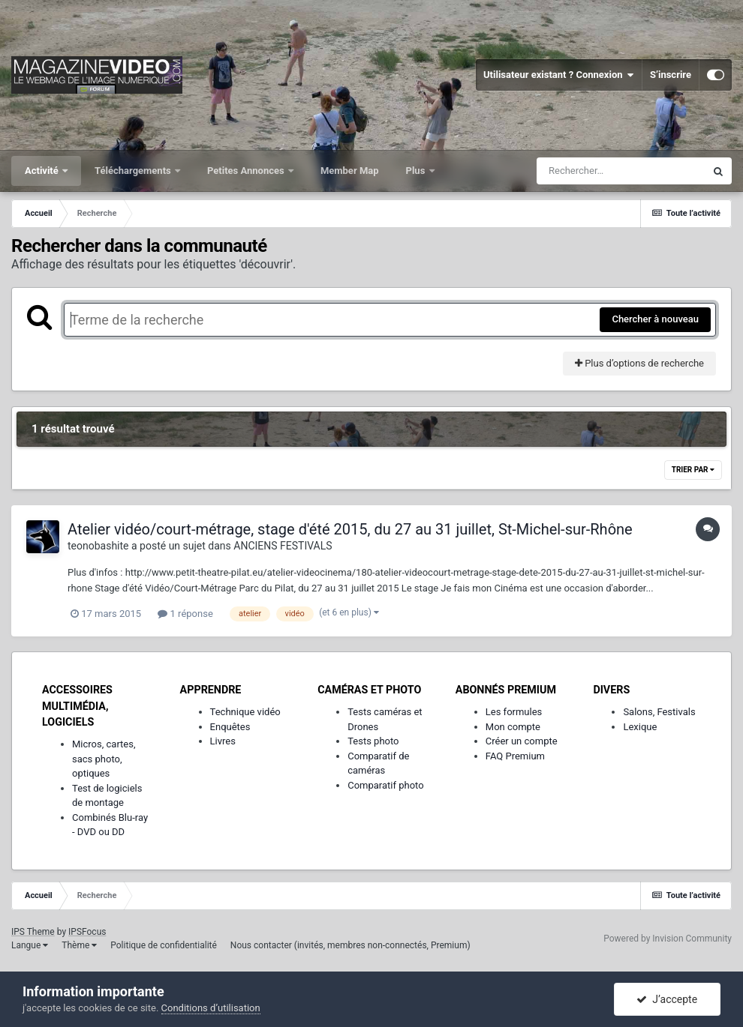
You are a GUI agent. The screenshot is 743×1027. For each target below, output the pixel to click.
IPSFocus (87, 932)
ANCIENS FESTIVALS (282, 546)
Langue (29, 945)
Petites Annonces (247, 170)
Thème (79, 945)
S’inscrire (670, 74)
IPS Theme (33, 932)
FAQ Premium (515, 756)
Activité (43, 170)
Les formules (514, 711)
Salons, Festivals (659, 711)
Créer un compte (522, 741)
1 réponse (185, 613)
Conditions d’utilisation (210, 1008)
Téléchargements (134, 170)
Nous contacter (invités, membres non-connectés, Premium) (350, 945)
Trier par (693, 470)
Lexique (640, 726)
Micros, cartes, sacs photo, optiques (104, 758)
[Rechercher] (621, 170)
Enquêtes (230, 726)
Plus (417, 170)
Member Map (349, 170)
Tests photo (373, 741)
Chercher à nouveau (655, 319)
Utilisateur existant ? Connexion (558, 75)
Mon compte (513, 726)
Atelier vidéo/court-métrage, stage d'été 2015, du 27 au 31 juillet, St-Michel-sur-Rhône (350, 529)
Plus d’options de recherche (639, 363)
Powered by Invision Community (667, 938)
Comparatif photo (385, 785)
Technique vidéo (245, 711)
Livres (223, 741)
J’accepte (666, 999)
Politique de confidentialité (163, 945)
